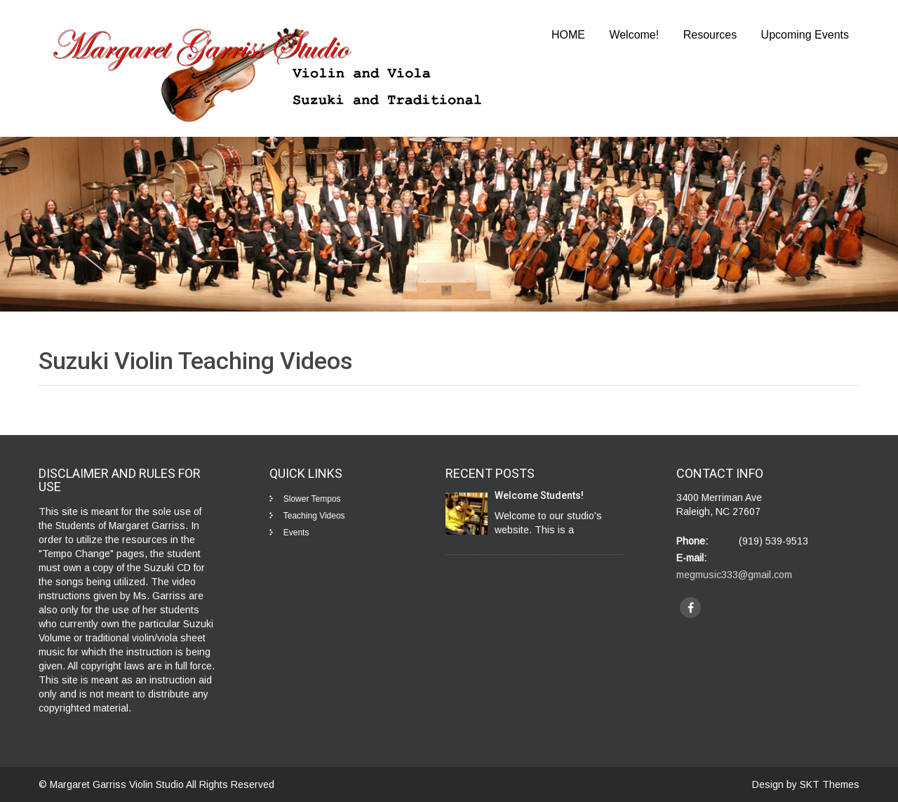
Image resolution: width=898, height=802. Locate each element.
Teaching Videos (314, 516)
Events (296, 532)
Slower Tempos (312, 499)
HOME (568, 35)
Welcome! (634, 35)
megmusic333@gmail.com (734, 574)
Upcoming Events (805, 35)
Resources (710, 35)
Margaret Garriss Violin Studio (118, 784)
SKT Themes (829, 784)
